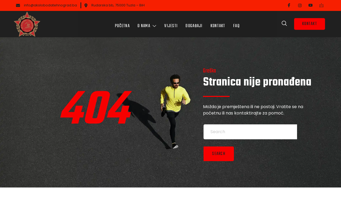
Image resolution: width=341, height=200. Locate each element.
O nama (146, 22)
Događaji (194, 22)
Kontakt (218, 22)
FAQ (237, 22)
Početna (121, 22)
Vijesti (171, 22)
